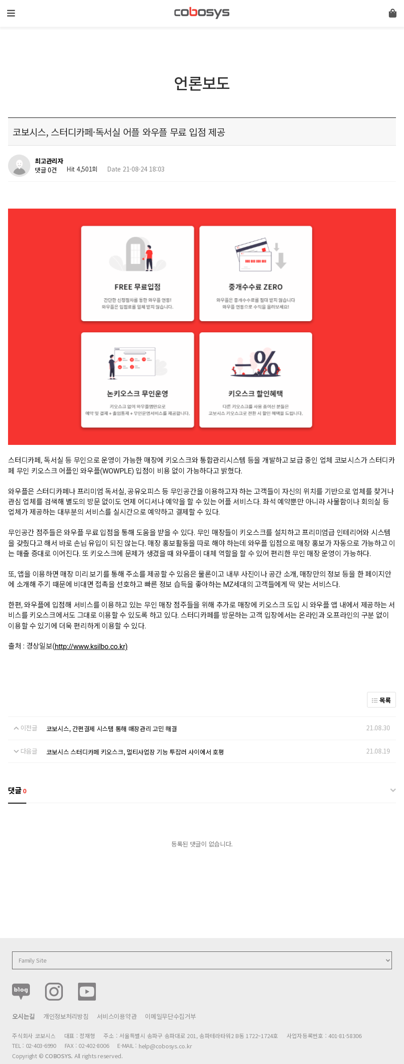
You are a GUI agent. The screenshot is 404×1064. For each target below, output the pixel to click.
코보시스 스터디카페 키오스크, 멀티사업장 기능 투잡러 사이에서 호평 (135, 732)
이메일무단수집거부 (170, 997)
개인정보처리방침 (66, 997)
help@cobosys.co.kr (165, 1027)
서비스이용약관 (116, 997)
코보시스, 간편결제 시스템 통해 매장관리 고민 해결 (111, 709)
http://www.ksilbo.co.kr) (91, 628)
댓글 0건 (46, 169)
